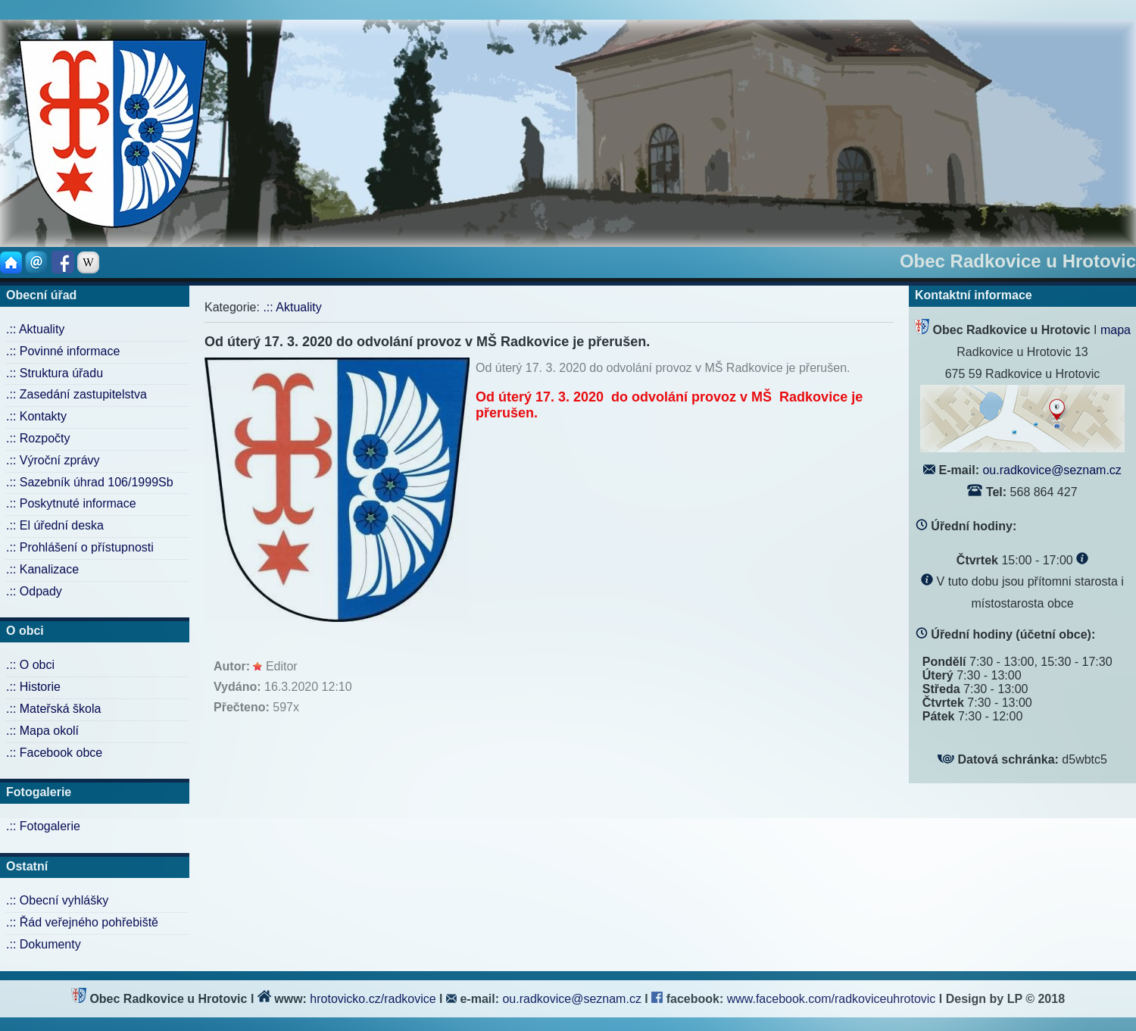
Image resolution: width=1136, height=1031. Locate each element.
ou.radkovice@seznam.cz (1051, 470)
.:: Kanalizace (42, 569)
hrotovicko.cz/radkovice (372, 998)
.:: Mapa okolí (42, 730)
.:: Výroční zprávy (53, 460)
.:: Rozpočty (38, 438)
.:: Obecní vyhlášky (57, 900)
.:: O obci (30, 664)
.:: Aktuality (35, 329)
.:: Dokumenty (43, 944)
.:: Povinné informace (63, 351)
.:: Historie (33, 686)
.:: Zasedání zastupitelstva (76, 394)
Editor (282, 666)
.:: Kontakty (36, 416)
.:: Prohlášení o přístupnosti (80, 547)
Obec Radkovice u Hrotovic (1018, 261)
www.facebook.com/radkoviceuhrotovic (833, 998)
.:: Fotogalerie (43, 826)
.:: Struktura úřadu (54, 373)
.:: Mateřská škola (53, 708)
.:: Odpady (34, 591)
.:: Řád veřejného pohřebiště (82, 922)
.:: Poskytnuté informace (71, 503)
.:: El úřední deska (55, 525)
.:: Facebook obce (54, 752)
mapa (1115, 329)
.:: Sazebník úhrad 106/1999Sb (89, 482)
